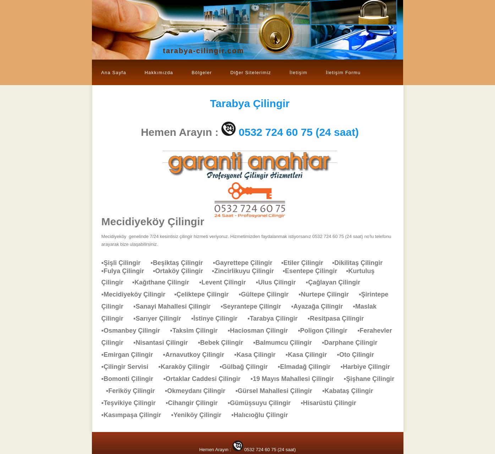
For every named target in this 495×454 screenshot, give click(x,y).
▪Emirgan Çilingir (130, 354)
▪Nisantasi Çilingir (164, 342)
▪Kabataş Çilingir (351, 390)
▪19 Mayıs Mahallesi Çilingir (296, 378)
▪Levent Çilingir (226, 282)
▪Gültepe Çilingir (267, 294)
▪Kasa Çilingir (258, 354)
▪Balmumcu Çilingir (286, 342)
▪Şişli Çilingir (124, 262)
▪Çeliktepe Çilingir (205, 294)
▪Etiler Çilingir (306, 262)
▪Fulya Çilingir (127, 271)
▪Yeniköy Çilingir (199, 415)
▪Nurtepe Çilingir (327, 294)
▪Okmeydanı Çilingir (198, 390)
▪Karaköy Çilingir (187, 366)
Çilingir (250, 103)
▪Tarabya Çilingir (275, 318)
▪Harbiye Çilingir (369, 366)
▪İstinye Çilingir (217, 318)
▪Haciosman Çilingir (261, 330)
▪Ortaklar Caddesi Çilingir (205, 378)
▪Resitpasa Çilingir (339, 318)
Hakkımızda (159, 72)
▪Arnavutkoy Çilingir (197, 354)
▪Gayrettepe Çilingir (247, 262)
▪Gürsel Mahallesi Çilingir (277, 390)
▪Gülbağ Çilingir (247, 366)
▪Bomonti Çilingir (130, 378)
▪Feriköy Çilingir (134, 390)
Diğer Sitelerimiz (250, 72)
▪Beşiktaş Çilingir (180, 262)
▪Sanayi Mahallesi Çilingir (175, 306)
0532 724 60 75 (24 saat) (299, 132)
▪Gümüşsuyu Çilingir (263, 402)
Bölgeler (202, 72)
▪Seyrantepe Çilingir (254, 306)
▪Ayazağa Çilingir (320, 306)
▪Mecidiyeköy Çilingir (137, 294)
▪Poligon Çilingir (326, 330)
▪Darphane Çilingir (353, 342)
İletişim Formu (343, 72)
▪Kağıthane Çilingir (164, 282)
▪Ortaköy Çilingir (182, 271)
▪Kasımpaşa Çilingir (134, 415)
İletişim (298, 72)
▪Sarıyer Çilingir (160, 318)
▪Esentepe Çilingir (314, 271)
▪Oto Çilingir (359, 354)
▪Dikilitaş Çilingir (361, 262)
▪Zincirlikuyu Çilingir (247, 271)
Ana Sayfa (113, 72)
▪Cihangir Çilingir (195, 402)
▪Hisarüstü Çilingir (332, 402)
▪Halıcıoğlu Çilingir (263, 415)
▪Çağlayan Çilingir (336, 282)
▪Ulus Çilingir (279, 282)
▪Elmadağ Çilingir (307, 366)
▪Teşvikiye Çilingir (132, 402)
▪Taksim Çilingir (197, 330)
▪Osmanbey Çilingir (134, 330)
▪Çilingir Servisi (128, 366)
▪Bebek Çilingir (224, 342)
